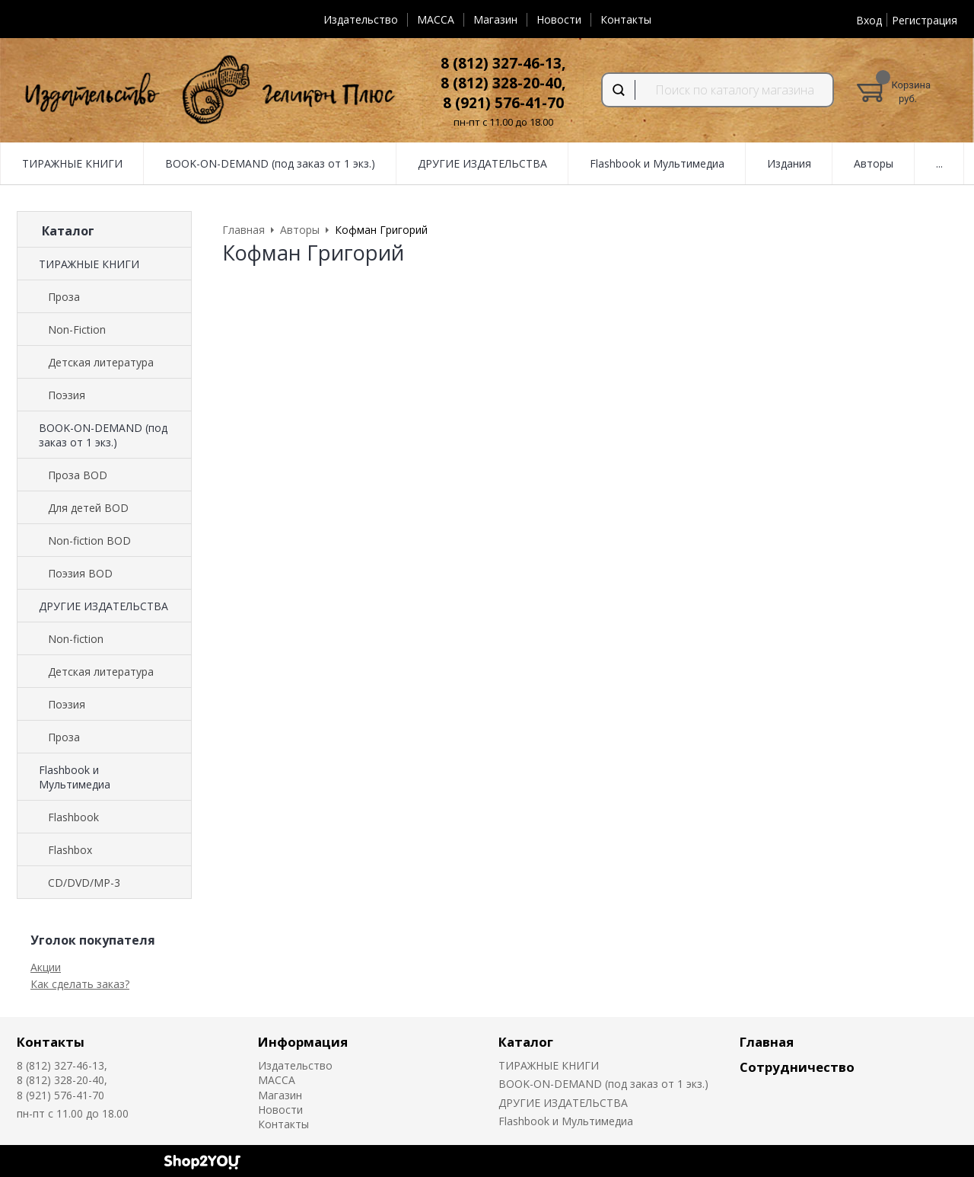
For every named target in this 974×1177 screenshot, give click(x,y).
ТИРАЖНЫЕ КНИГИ (89, 264)
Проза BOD (77, 475)
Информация (303, 1042)
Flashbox (70, 850)
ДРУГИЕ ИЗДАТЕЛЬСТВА (103, 606)
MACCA (435, 19)
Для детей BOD (88, 508)
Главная (767, 1042)
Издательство (360, 19)
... (939, 163)
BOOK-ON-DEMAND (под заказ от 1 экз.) (103, 435)
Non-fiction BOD (89, 540)
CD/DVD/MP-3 (84, 882)
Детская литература (101, 362)
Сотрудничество (797, 1067)
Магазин (495, 19)
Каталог (525, 1042)
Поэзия (66, 395)
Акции (45, 967)
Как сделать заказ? (79, 984)
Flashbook (73, 817)
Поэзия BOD (80, 573)
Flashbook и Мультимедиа (74, 777)
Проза (64, 296)
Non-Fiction (77, 329)
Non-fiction (75, 639)
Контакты (625, 19)
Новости (558, 19)
